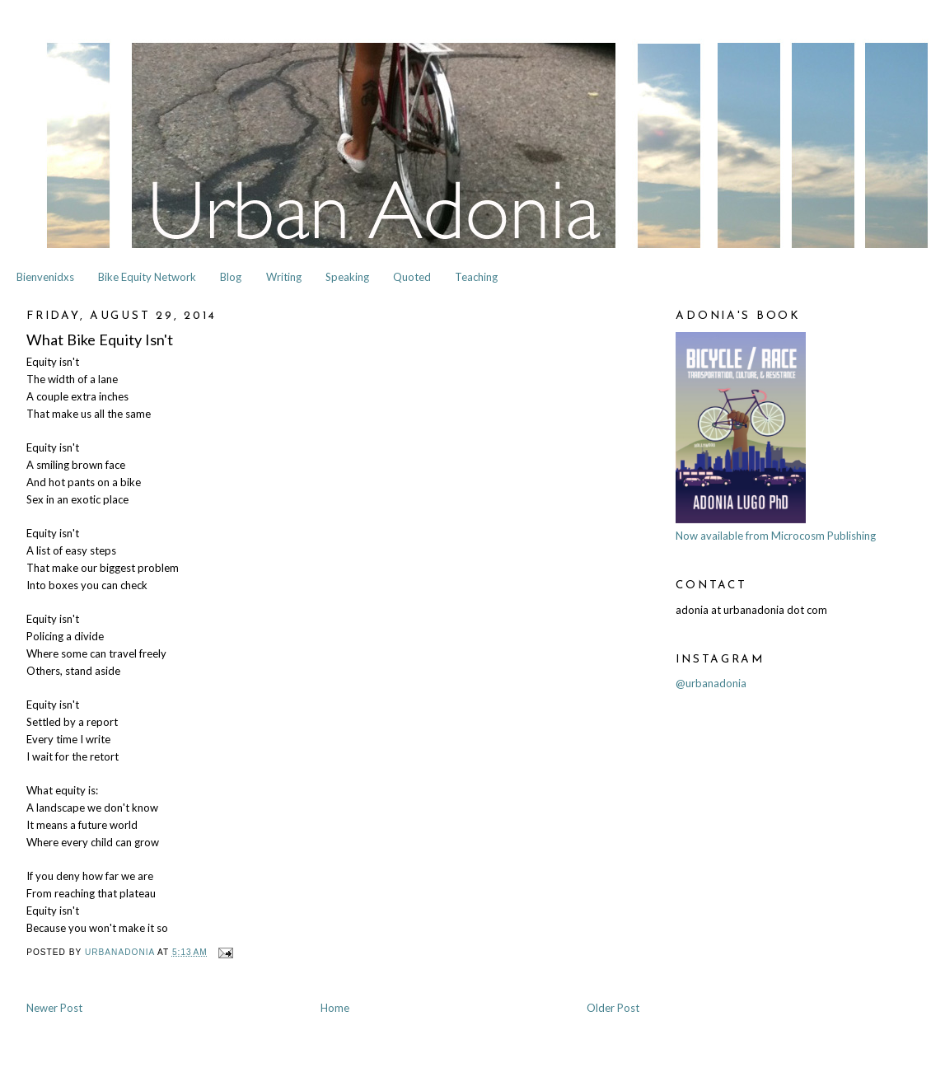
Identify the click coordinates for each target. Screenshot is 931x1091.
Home (334, 1007)
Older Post (613, 1007)
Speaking (347, 276)
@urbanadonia (711, 683)
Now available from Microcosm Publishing (776, 535)
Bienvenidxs (45, 276)
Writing (284, 276)
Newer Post (54, 1007)
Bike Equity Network (147, 276)
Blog (230, 276)
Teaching (476, 276)
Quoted (412, 276)
